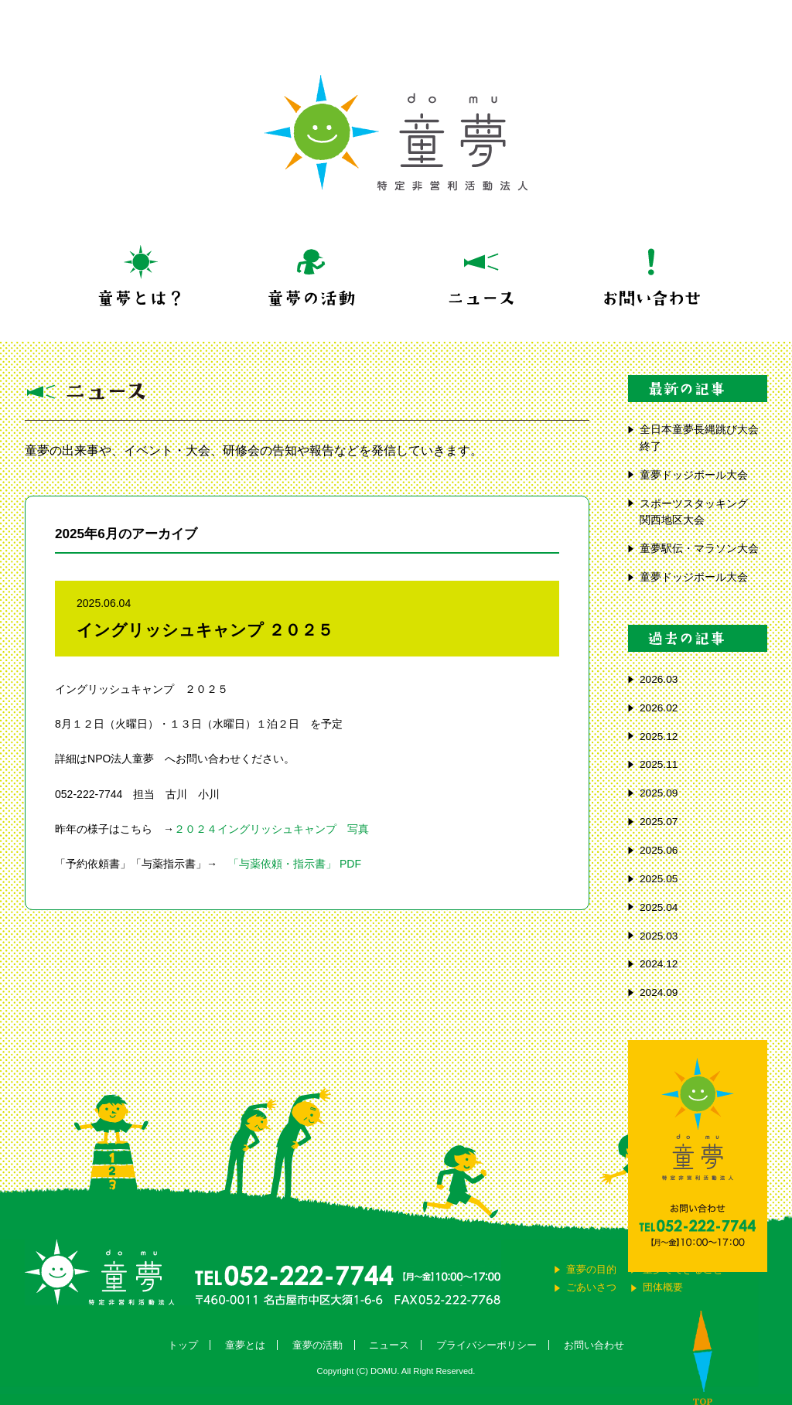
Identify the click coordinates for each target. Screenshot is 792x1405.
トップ (183, 1345)
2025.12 (659, 736)
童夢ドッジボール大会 (694, 475)
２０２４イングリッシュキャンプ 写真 (271, 829)
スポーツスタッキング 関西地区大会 (699, 512)
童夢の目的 (591, 1269)
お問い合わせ (594, 1345)
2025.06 (659, 850)
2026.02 (659, 708)
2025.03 (659, 936)
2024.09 (659, 992)
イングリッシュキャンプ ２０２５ (205, 630)
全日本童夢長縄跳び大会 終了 (703, 438)
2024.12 (659, 964)
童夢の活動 (317, 1345)
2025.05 (659, 879)
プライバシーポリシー (486, 1345)
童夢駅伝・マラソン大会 (703, 548)
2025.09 (659, 793)
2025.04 (659, 907)
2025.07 (659, 821)
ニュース (389, 1345)
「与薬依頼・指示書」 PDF (294, 864)
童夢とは (245, 1345)
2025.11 (659, 764)
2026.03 (659, 679)
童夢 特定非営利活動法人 (396, 133)
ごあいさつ (591, 1287)
